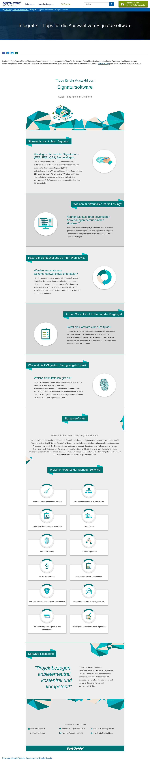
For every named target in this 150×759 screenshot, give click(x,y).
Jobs (3, 745)
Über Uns (5, 740)
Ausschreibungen (45, 4)
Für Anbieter (66, 4)
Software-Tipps (104, 64)
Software (28, 4)
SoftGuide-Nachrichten (21, 10)
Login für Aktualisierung (29, 748)
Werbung (25, 742)
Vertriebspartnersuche (49, 742)
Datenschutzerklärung (85, 756)
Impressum (5, 748)
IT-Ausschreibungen (48, 740)
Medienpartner (26, 745)
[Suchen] (111, 4)
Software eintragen (28, 740)
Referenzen (6, 742)
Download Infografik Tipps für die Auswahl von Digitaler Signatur (27, 713)
